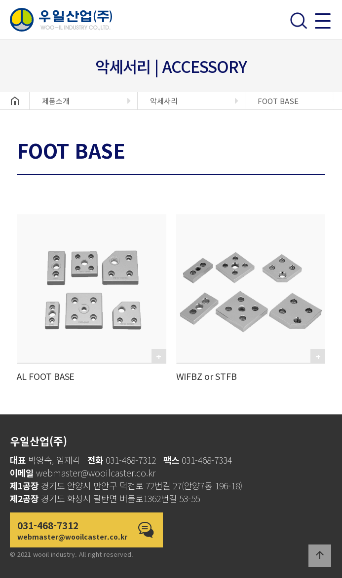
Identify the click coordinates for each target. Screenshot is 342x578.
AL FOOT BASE (46, 376)
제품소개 (56, 101)
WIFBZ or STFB (206, 376)
